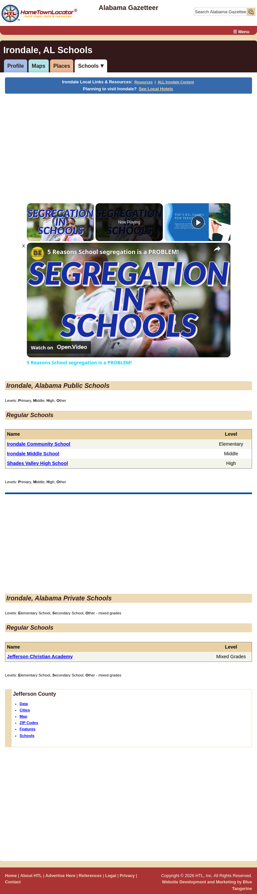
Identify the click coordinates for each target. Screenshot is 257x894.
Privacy (127, 875)
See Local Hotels (156, 88)
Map (23, 716)
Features (27, 729)
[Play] (198, 222)
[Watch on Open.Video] (59, 347)
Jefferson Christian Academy (40, 656)
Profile (15, 66)
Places (61, 66)
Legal (110, 875)
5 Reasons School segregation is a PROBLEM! (113, 252)
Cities (25, 710)
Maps (38, 66)
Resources (143, 82)
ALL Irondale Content (176, 82)
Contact (13, 881)
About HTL (31, 875)
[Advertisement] (127, 143)
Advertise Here (60, 875)
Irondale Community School (38, 444)
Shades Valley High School (37, 463)
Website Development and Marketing (199, 881)
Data (24, 704)
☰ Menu (241, 31)
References (90, 875)
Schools (88, 66)
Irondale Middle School (33, 453)
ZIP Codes (29, 723)
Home (11, 875)
